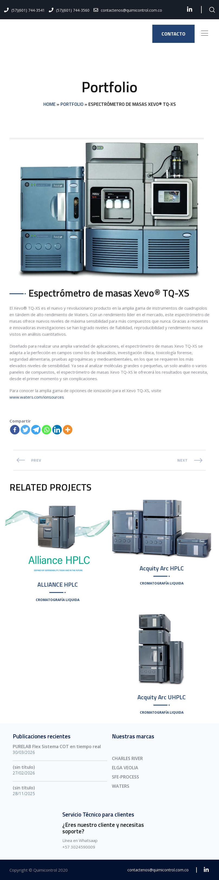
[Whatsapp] (46, 429)
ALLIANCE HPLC (57, 584)
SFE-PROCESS (125, 777)
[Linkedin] (57, 429)
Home (49, 104)
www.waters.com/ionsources (36, 397)
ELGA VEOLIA (125, 768)
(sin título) (24, 767)
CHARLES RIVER (127, 758)
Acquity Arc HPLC (162, 568)
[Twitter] (25, 429)
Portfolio (71, 104)
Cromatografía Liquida (57, 600)
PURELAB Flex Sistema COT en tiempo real (57, 746)
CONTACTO (173, 33)
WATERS (120, 786)
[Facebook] (15, 429)
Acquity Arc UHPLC (161, 697)
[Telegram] (36, 429)
